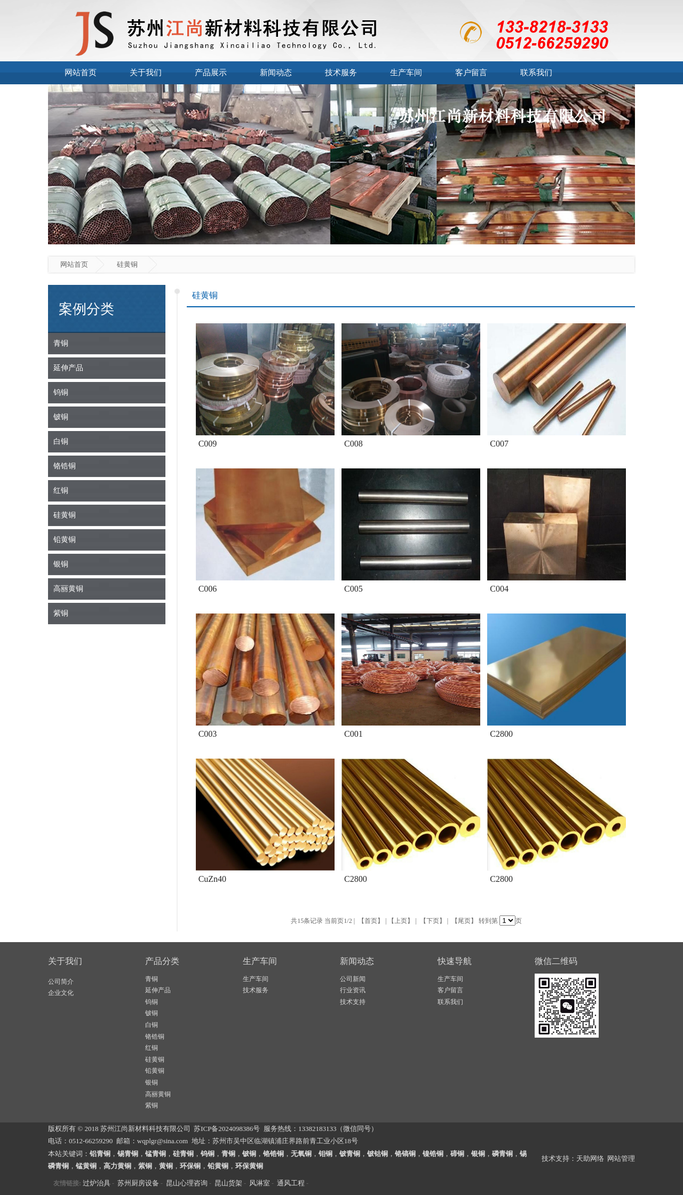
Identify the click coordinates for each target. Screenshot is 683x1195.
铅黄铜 (154, 1070)
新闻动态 (276, 72)
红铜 (151, 1047)
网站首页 (81, 72)
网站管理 (621, 1158)
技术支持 (353, 1002)
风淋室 (259, 1183)
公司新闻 (353, 979)
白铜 (151, 1025)
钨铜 (151, 1002)
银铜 (151, 1082)
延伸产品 (158, 990)
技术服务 (341, 72)
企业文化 (61, 993)
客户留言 (471, 72)
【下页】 (433, 921)
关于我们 (146, 72)
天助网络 (590, 1158)
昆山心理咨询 (187, 1183)
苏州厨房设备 (138, 1183)
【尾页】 (464, 921)
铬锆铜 (154, 1036)
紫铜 (151, 1105)
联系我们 (536, 72)
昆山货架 (228, 1183)
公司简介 (61, 981)
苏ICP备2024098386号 (227, 1129)
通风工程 (291, 1183)
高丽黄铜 (158, 1094)
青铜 (151, 979)
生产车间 (406, 72)
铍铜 (151, 1013)
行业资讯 (353, 990)
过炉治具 (96, 1183)
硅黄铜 (154, 1059)
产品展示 (211, 72)
